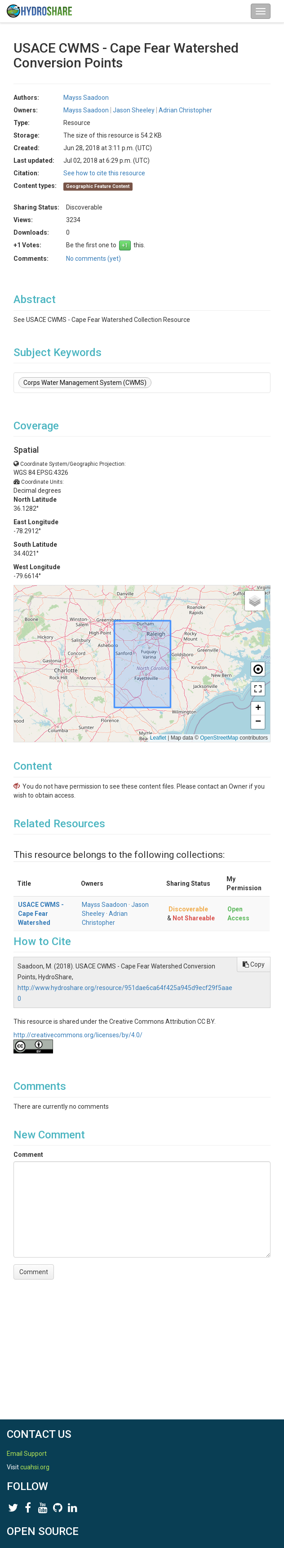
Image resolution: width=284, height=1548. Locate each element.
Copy (254, 964)
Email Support (27, 1453)
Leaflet (158, 738)
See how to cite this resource (104, 173)
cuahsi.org (34, 1467)
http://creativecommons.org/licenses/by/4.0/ (77, 1035)
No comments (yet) (93, 258)
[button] (255, 601)
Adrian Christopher (185, 110)
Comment (28, 1154)
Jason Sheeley (134, 110)
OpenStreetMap (219, 738)
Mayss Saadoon (86, 97)
